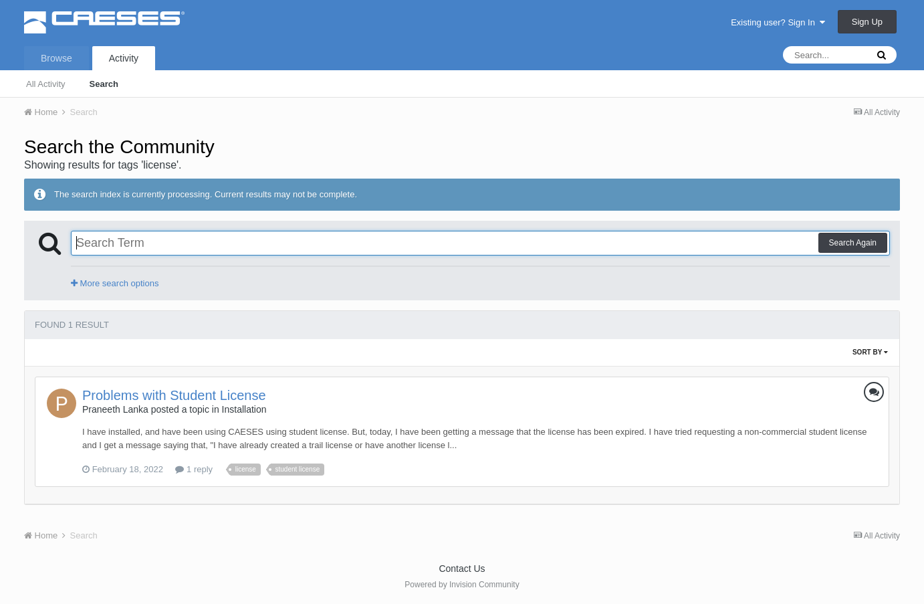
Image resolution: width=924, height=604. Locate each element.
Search (104, 84)
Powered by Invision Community (462, 584)
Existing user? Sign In (778, 22)
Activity (123, 58)
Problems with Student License (174, 395)
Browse (56, 58)
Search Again (853, 242)
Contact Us (462, 568)
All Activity (46, 84)
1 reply (194, 469)
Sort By (870, 352)
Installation (244, 409)
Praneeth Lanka (115, 409)
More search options (114, 283)
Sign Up (867, 22)
